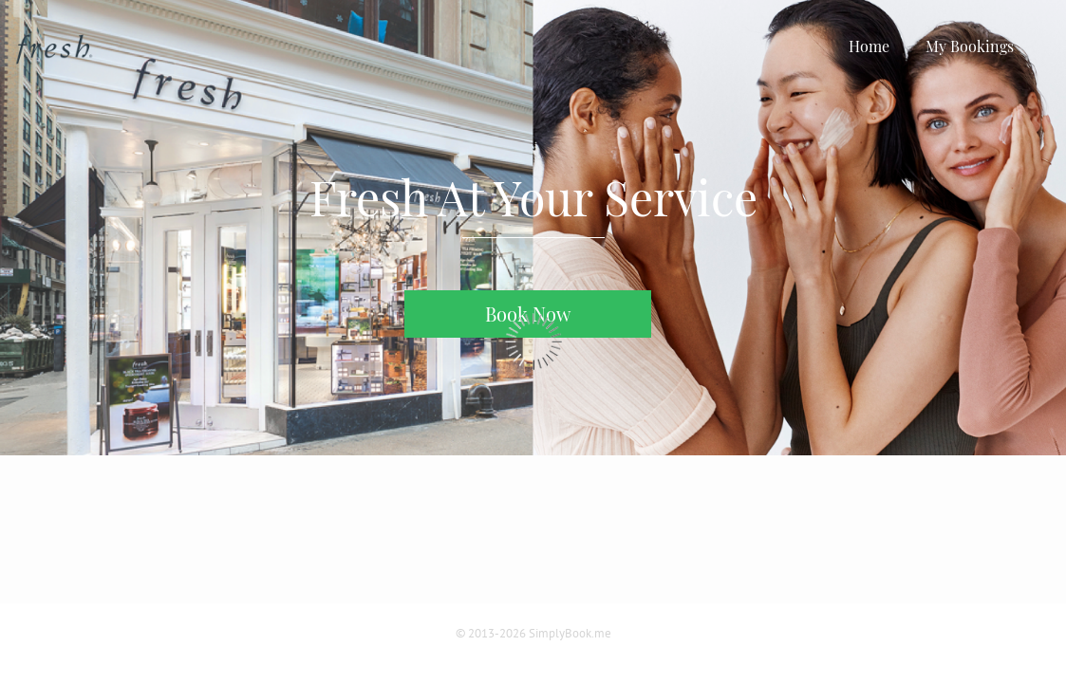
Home (869, 46)
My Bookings (970, 46)
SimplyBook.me (570, 633)
